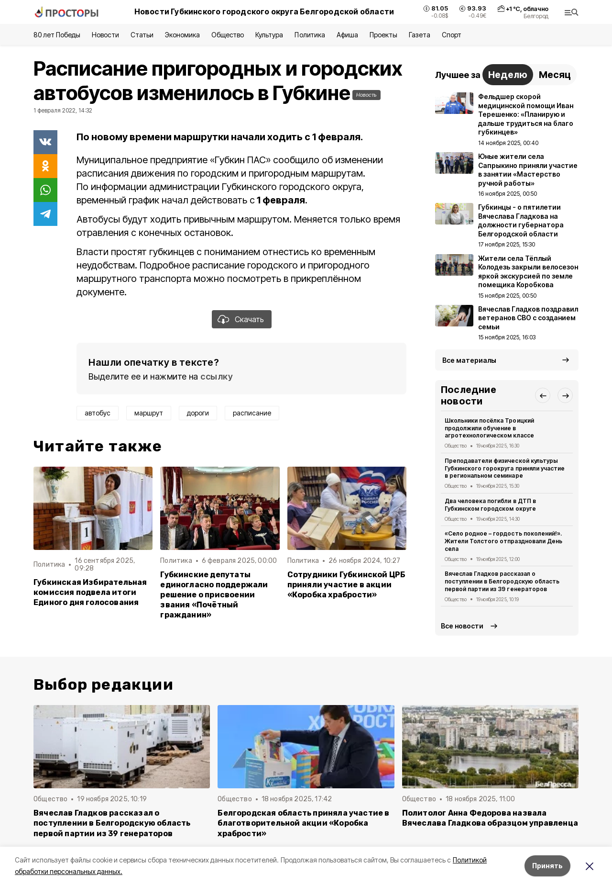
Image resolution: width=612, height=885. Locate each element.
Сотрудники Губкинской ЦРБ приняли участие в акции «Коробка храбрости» (346, 584)
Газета (419, 35)
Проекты (383, 35)
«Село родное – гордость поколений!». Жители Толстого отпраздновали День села (503, 541)
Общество (227, 35)
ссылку (216, 376)
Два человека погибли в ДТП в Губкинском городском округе (490, 504)
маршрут (148, 413)
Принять (547, 866)
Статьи (142, 35)
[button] (542, 395)
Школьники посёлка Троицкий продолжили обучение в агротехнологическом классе (489, 428)
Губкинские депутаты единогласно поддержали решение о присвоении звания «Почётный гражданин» (214, 594)
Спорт (451, 35)
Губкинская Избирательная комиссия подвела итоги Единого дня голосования (90, 592)
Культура (269, 35)
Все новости (462, 626)
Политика (310, 35)
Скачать (249, 319)
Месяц (555, 74)
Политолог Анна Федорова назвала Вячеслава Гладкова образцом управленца (490, 818)
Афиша (347, 35)
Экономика (182, 35)
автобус (97, 413)
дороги (198, 413)
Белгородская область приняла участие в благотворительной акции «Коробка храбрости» (303, 823)
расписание (252, 413)
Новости (105, 35)
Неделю (507, 74)
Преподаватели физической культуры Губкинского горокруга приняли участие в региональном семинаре (505, 468)
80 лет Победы (56, 35)
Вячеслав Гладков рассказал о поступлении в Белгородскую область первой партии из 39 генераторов (502, 581)
